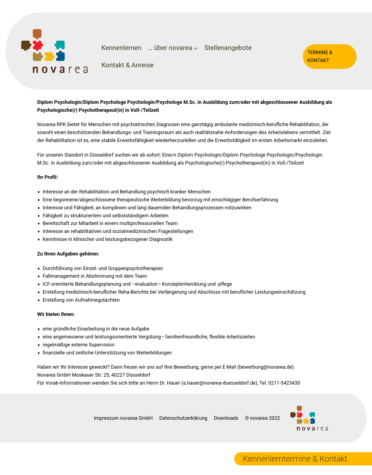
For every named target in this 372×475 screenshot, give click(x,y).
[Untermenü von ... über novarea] (196, 48)
